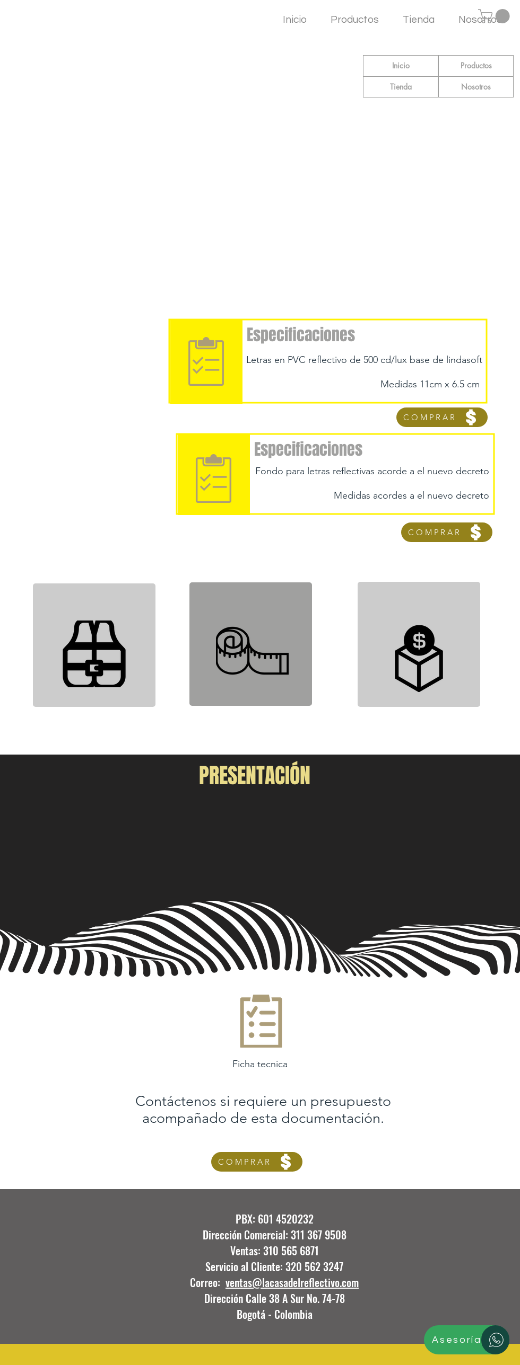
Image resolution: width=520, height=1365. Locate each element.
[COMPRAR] (442, 417)
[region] (94, 645)
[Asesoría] (466, 1339)
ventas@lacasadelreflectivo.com (292, 1282)
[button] (495, 16)
